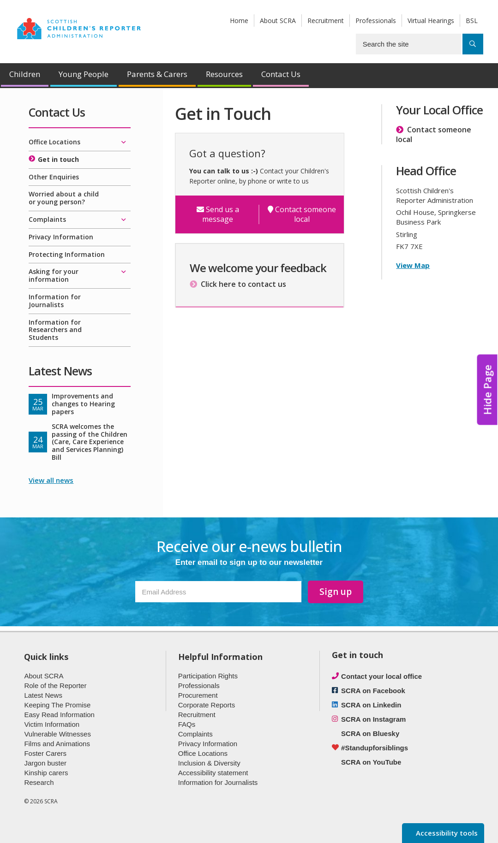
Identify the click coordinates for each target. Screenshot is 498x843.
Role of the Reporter (55, 685)
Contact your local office (381, 676)
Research (39, 782)
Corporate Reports (206, 705)
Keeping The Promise (57, 705)
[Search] (472, 44)
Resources (224, 74)
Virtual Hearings (431, 20)
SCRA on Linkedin (371, 705)
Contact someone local (302, 214)
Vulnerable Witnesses (57, 734)
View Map (413, 265)
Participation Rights (208, 676)
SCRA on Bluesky (370, 733)
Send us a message (218, 214)
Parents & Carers (157, 74)
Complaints (47, 219)
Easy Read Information (59, 714)
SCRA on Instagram (373, 719)
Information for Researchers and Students (55, 330)
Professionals (375, 20)
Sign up (335, 592)
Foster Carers (45, 753)
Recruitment (325, 20)
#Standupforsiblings (374, 748)
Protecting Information (67, 254)
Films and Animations (57, 744)
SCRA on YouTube (371, 762)
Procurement (198, 695)
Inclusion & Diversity (209, 763)
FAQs (187, 724)
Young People (83, 74)
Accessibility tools (446, 832)
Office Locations (54, 141)
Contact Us (280, 74)
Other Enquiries (54, 176)
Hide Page (487, 389)
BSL (472, 20)
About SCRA (278, 20)
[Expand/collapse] (124, 142)
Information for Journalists (55, 300)
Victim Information (51, 724)
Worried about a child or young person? (64, 198)
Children (24, 74)
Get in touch (58, 159)
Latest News (43, 695)
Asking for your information (53, 275)
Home (239, 20)
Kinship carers (46, 773)
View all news (51, 480)
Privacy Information (61, 236)
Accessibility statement (213, 773)
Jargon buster (45, 763)
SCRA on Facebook (373, 691)
